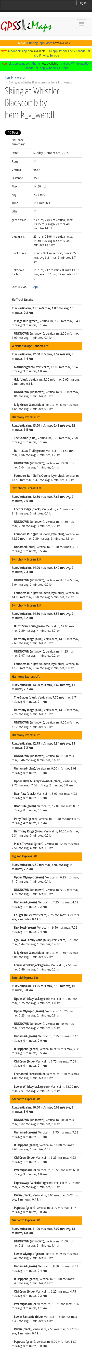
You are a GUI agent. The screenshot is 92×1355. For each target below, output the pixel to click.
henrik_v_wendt (15, 77)
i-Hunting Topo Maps (39, 43)
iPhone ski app (17, 51)
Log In (83, 3)
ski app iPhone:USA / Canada (67, 51)
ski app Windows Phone (24, 63)
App (36, 287)
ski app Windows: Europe (52, 68)
